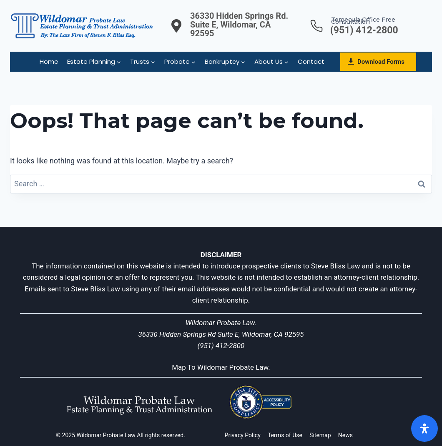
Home (49, 61)
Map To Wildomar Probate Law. (221, 367)
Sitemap (320, 435)
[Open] (424, 428)
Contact (311, 61)
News (345, 435)
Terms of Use (285, 435)
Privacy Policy (243, 435)
